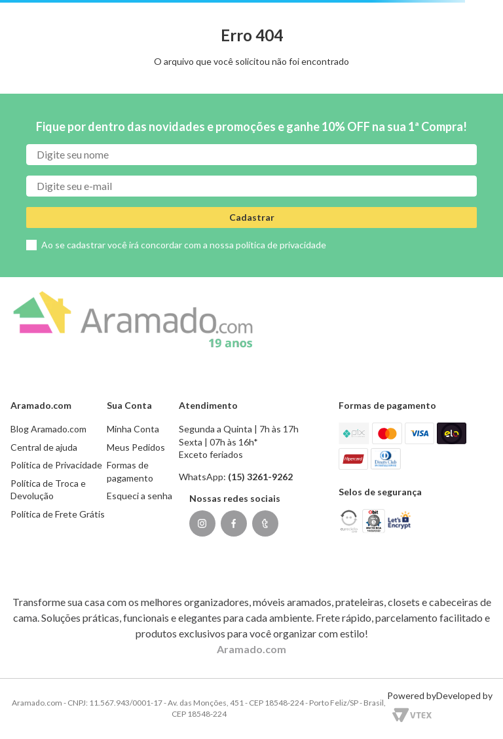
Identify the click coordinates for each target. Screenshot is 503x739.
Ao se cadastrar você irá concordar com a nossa (183, 244)
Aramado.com (251, 649)
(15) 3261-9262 (260, 476)
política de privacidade (281, 244)
